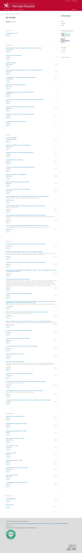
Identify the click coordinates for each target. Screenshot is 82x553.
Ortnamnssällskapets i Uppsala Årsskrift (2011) (16, 482)
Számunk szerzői (9, 504)
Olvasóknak (63, 50)
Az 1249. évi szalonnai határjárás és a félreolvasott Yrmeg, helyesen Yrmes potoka (24, 99)
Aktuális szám (7, 9)
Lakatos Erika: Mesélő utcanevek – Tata (15, 353)
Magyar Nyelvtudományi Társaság (52, 523)
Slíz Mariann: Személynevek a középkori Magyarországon (19, 293)
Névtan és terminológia (11, 137)
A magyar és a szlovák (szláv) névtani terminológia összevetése (20, 167)
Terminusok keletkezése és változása (14, 159)
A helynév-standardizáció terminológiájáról (16, 174)
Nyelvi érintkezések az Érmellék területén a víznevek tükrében (20, 106)
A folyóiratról (20, 9)
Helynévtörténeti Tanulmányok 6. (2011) (15, 416)
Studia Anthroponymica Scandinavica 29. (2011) (17, 467)
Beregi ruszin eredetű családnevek (14, 55)
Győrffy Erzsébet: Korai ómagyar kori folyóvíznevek (18, 338)
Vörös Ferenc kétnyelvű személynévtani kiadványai (31, 282)
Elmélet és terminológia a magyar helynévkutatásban (18, 145)
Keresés (75, 9)
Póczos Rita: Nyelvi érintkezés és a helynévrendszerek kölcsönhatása (21, 346)
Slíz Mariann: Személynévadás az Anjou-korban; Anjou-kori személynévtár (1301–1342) (25, 244)
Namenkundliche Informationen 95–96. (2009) (16, 423)
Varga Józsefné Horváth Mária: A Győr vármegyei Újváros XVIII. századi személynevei (26, 262)
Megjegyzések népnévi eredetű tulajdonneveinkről (17, 181)
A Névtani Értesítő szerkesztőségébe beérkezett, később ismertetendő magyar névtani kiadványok (28, 400)
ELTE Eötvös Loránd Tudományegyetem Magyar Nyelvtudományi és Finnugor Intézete (25, 523)
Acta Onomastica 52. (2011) (12, 445)
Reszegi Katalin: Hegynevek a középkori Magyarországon (19, 330)
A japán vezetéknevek (11, 62)
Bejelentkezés (75, 1)
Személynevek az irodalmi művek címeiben (16, 84)
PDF (8, 35)
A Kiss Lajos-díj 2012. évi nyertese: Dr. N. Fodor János (18, 189)
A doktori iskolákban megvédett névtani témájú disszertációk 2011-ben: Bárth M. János (31, 217)
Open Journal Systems (65, 57)
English (62, 25)
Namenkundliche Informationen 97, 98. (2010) (16, 431)
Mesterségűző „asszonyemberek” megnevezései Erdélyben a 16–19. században (23, 48)
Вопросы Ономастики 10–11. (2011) (14, 460)
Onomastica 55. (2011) (11, 453)
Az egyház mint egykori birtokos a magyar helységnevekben (20, 92)
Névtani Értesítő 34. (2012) (12, 33)
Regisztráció (68, 1)
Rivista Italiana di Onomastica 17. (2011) (15, 438)
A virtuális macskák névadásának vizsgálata (16, 121)
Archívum (13, 9)
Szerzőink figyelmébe (11, 498)
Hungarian (63, 23)
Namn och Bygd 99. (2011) (11, 475)
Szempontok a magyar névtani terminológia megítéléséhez (19, 152)
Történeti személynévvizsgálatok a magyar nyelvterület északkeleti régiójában (31, 253)
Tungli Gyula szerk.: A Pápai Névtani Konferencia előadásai (19, 373)
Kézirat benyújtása (66, 15)
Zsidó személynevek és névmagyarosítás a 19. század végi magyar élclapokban (24, 70)
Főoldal (7, 13)
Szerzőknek (63, 51)
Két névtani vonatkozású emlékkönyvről (31, 363)
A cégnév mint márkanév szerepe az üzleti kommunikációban (20, 114)
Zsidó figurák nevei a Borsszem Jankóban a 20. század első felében (21, 77)
